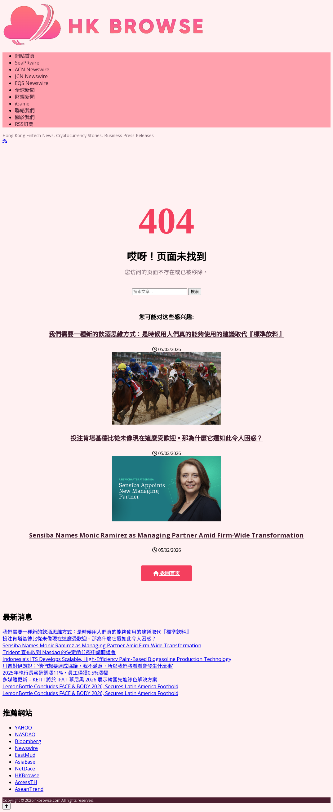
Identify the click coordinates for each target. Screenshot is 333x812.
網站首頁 (25, 55)
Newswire (26, 748)
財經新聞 (25, 96)
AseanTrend (29, 789)
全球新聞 (25, 90)
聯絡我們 (25, 110)
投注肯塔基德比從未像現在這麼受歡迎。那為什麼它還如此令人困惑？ (166, 438)
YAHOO (23, 727)
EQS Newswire (31, 83)
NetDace (25, 768)
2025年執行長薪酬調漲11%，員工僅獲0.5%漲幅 (55, 672)
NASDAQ (25, 734)
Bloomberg (28, 741)
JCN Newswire (31, 76)
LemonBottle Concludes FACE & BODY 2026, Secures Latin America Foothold (90, 686)
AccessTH (26, 782)
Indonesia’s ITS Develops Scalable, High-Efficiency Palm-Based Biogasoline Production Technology (116, 659)
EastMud (25, 755)
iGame (22, 103)
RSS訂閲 (24, 124)
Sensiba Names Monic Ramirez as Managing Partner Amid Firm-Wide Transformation (166, 535)
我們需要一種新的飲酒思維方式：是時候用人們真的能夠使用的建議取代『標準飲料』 (166, 334)
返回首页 (166, 573)
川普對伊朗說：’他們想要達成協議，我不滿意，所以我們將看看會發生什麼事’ (87, 666)
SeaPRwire (27, 62)
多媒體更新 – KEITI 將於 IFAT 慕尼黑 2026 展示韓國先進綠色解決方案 (79, 679)
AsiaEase (25, 761)
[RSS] (4, 141)
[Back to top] (6, 806)
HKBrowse (27, 775)
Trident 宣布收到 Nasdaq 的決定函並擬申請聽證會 (59, 652)
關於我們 (25, 117)
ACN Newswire (32, 69)
